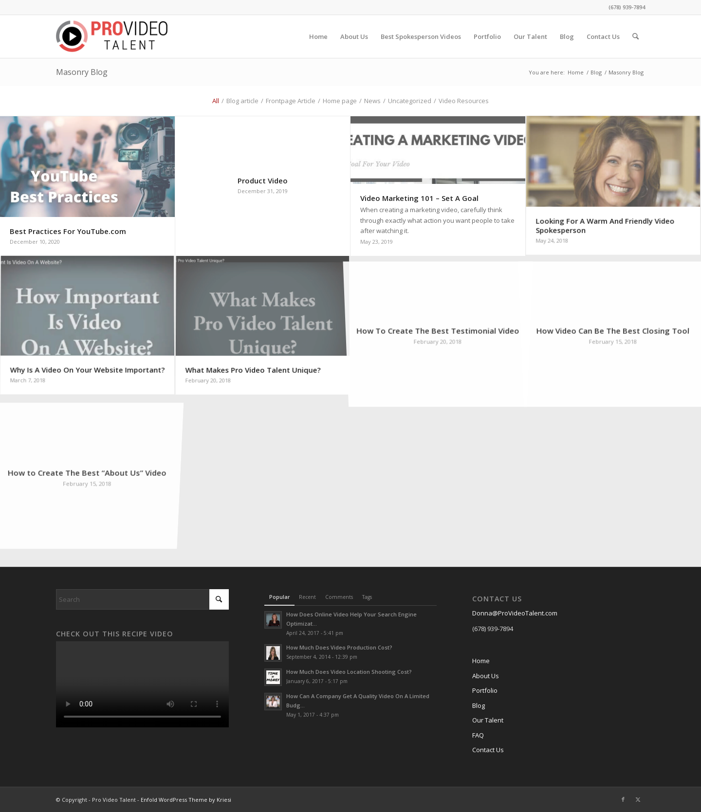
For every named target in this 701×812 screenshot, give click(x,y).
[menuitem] (318, 36)
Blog (478, 705)
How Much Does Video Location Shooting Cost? (349, 671)
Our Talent (487, 720)
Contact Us (488, 749)
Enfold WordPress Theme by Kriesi (186, 799)
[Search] (635, 36)
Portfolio (485, 690)
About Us (485, 675)
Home (481, 660)
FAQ (478, 735)
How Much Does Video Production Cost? (339, 647)
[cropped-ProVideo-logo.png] (111, 36)
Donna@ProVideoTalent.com (514, 613)
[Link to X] (637, 799)
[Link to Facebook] (623, 799)
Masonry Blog (82, 72)
